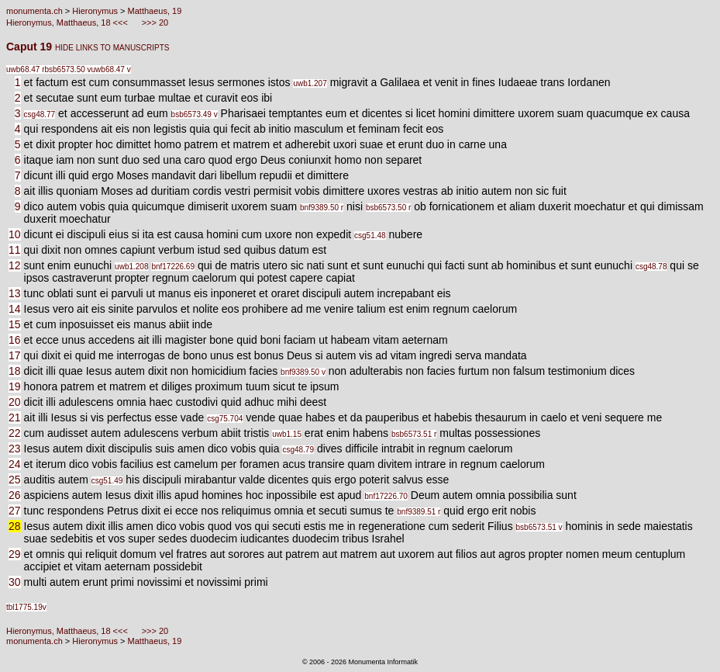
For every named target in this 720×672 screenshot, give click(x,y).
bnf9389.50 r (321, 207)
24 (15, 464)
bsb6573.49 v (194, 114)
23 (15, 448)
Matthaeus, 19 (155, 11)
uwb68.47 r (25, 69)
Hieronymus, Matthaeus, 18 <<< (68, 22)
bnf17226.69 (173, 266)
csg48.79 (298, 449)
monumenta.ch (34, 11)
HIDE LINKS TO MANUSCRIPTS (112, 47)
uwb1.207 (309, 83)
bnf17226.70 (386, 496)
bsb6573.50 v (67, 69)
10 (15, 234)
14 (15, 309)
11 (15, 250)
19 (15, 386)
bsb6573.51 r (413, 434)
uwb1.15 (286, 434)
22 (15, 433)
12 (15, 265)
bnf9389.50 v (303, 372)
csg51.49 (107, 480)
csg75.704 (225, 418)
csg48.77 (40, 114)
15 (15, 324)
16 (15, 340)
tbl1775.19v (26, 607)
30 (15, 582)
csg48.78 (651, 266)
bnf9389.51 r (418, 511)
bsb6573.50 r (388, 207)
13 (15, 293)
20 (15, 402)
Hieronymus (95, 11)
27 (15, 510)
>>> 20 (154, 22)
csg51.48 (370, 235)
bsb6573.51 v (539, 527)
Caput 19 (30, 46)
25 (15, 479)
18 (15, 371)
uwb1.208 (131, 266)
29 (15, 554)
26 (15, 495)
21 (15, 417)
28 (15, 526)
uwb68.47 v (111, 69)
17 (15, 355)
